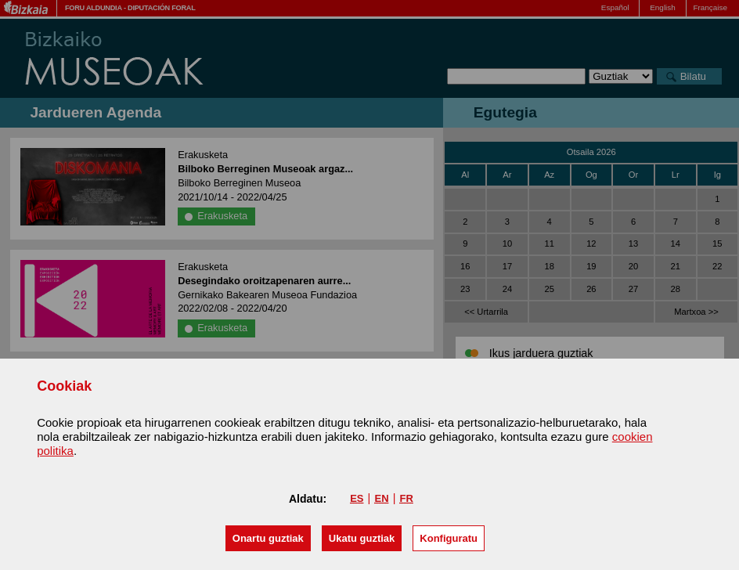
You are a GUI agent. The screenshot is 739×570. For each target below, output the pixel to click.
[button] (268, 538)
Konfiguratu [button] (449, 538)
